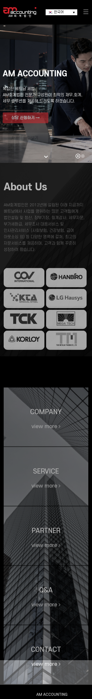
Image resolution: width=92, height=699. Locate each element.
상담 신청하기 (25, 122)
